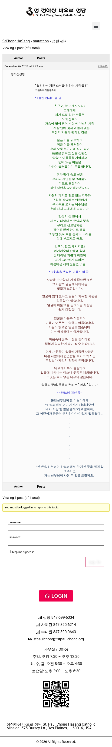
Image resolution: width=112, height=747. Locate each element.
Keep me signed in (22, 552)
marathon (41, 41)
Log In (94, 562)
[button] (96, 26)
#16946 (103, 66)
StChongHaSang (16, 41)
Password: (14, 537)
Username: (14, 522)
